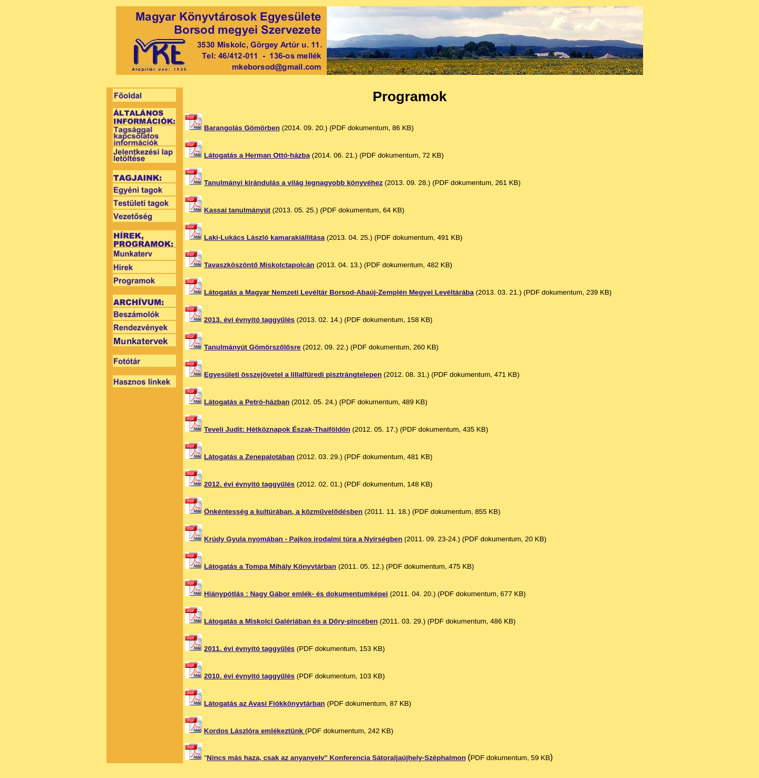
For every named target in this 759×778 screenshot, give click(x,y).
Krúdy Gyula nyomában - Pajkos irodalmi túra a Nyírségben (303, 539)
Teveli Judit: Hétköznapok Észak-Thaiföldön (277, 429)
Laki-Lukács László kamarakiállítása (264, 237)
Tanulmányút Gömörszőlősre (252, 347)
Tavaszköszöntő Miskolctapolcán (259, 265)
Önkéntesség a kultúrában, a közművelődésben (283, 512)
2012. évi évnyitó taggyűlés (249, 484)
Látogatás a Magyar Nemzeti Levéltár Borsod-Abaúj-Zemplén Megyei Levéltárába (339, 292)
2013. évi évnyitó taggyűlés (249, 320)
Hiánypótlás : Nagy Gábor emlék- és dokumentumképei (296, 594)
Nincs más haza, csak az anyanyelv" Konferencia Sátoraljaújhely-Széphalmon (336, 758)
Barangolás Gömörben (242, 128)
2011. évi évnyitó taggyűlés (249, 649)
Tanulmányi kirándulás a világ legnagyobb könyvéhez (293, 183)
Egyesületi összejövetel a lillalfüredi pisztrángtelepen (293, 374)
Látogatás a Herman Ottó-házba (257, 155)
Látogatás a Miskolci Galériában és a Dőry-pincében (291, 621)
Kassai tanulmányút (237, 210)
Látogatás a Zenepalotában (249, 457)
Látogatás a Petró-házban (246, 402)
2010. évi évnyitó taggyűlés (249, 676)
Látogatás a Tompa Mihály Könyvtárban (270, 566)
